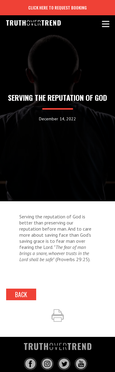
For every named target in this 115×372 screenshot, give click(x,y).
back (21, 294)
